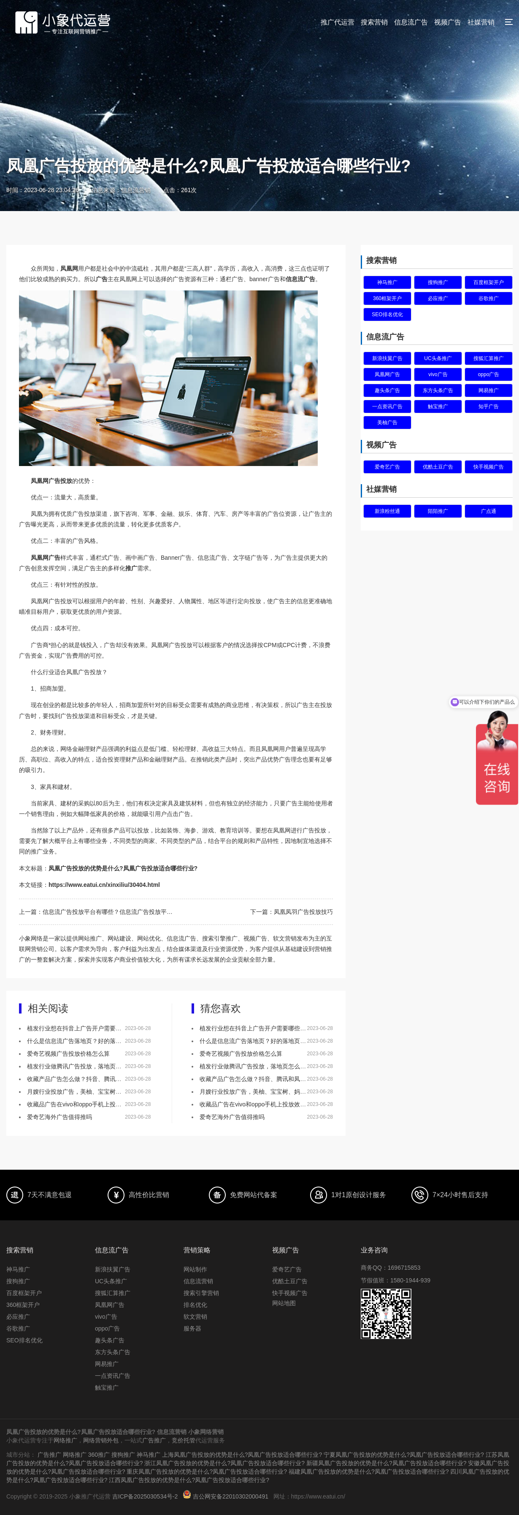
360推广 (99, 1454)
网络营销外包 (101, 1440)
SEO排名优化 (387, 314)
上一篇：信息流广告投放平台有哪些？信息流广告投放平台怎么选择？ (97, 911)
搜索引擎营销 (201, 1293)
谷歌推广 (488, 298)
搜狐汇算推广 (488, 358)
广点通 (488, 511)
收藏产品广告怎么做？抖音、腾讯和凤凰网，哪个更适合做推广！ (112, 1079)
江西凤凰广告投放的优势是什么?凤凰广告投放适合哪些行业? (189, 1480)
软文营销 (195, 1316)
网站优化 (149, 938)
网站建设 (119, 938)
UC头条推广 (437, 358)
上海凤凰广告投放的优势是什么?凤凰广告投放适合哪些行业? (242, 1454)
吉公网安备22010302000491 (230, 1496)
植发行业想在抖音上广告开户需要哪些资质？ (86, 1028)
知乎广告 (488, 406)
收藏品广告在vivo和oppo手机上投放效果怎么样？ (92, 1104)
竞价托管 (183, 1440)
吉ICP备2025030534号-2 (145, 1496)
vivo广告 (437, 374)
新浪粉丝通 (387, 511)
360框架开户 (387, 298)
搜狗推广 (438, 282)
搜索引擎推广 (220, 938)
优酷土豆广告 (438, 467)
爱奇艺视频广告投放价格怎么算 (68, 1053)
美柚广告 (387, 423)
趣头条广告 (387, 390)
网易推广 (488, 390)
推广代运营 (337, 22)
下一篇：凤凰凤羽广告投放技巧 (291, 911)
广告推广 (154, 1440)
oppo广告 (489, 374)
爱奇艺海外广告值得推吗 (59, 1117)
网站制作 (195, 1269)
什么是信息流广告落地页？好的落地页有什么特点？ (95, 1041)
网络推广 (65, 1440)
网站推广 (90, 938)
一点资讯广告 (387, 406)
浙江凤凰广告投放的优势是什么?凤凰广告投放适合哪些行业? (224, 1463)
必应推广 (438, 298)
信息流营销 (198, 1281)
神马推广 (387, 282)
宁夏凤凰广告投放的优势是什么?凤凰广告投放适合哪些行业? (404, 1454)
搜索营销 (374, 22)
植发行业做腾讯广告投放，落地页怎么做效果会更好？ (98, 1066)
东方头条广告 (438, 390)
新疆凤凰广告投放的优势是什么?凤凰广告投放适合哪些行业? (386, 1463)
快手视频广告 (488, 467)
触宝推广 (438, 406)
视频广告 (447, 22)
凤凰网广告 (387, 374)
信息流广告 (411, 22)
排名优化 (195, 1304)
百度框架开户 (488, 282)
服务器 (192, 1328)
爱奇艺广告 (387, 467)
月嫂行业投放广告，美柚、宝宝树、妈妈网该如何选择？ (101, 1091)
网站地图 (284, 1303)
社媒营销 (481, 22)
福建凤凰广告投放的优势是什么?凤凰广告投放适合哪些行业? (369, 1471)
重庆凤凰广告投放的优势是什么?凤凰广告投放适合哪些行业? (207, 1471)
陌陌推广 (438, 511)
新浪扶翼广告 (387, 358)
